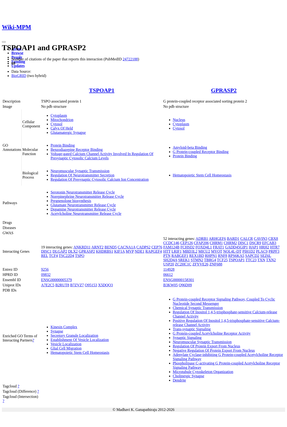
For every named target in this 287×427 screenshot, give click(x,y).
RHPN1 (211, 256)
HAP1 (253, 247)
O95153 (91, 285)
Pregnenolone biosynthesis (71, 201)
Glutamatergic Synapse (68, 132)
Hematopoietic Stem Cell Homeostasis (202, 175)
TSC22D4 (66, 256)
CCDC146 (171, 243)
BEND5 (110, 247)
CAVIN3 (261, 239)
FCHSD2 (187, 247)
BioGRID (18, 76)
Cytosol (56, 124)
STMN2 (197, 260)
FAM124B (171, 247)
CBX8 (273, 239)
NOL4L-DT (232, 251)
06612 (168, 275)
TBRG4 (210, 260)
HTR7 (275, 247)
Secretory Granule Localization (74, 335)
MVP (130, 251)
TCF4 (53, 256)
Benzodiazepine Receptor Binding (77, 150)
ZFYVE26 (200, 264)
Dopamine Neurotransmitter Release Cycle (83, 209)
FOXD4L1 (203, 247)
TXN (261, 260)
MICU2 (204, 251)
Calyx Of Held (62, 128)
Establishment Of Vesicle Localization (80, 340)
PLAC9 (262, 251)
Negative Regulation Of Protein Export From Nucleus (214, 350)
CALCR (246, 239)
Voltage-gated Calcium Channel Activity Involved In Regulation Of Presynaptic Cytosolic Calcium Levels (102, 156)
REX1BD (196, 256)
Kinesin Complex (64, 327)
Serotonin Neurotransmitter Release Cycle (83, 192)
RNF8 (222, 256)
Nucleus (179, 120)
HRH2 (264, 247)
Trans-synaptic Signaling (192, 329)
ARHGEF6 (217, 239)
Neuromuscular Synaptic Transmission (80, 171)
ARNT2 (97, 247)
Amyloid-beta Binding (190, 147)
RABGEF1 (179, 256)
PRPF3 (273, 251)
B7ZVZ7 (77, 285)
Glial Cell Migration (66, 348)
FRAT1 (218, 247)
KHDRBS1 (104, 251)
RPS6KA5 (236, 256)
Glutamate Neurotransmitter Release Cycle (83, 205)
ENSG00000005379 (56, 280)
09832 (46, 275)
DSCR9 (255, 243)
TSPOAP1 (101, 90)
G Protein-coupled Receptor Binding (201, 152)
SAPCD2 (252, 256)
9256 (45, 269)
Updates (18, 66)
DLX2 (73, 251)
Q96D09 (185, 285)
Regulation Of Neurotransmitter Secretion (82, 175)
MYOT (216, 251)
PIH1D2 (248, 251)
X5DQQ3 (105, 285)
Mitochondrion (62, 120)
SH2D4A (170, 260)
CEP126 (186, 243)
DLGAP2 (59, 251)
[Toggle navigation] (4, 42)
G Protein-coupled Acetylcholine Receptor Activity (212, 333)
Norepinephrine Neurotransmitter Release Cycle (87, 196)
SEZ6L (265, 256)
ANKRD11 (81, 247)
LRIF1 (177, 251)
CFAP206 (201, 243)
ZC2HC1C (183, 264)
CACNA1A (127, 247)
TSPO (79, 256)
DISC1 (46, 251)
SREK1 (184, 260)
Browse (17, 53)
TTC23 (250, 260)
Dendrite (179, 380)
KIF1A (119, 251)
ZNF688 (215, 264)
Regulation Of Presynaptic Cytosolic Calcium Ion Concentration (100, 179)
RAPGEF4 (153, 251)
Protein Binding (63, 145)
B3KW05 (170, 285)
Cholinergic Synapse (188, 376)
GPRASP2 (224, 90)
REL (44, 256)
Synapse (57, 331)
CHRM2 (230, 243)
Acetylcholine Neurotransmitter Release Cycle (86, 213)
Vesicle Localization (66, 344)
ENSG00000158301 (178, 280)
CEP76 (156, 247)
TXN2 (271, 260)
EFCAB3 (269, 243)
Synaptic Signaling (187, 338)
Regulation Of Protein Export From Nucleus (206, 346)
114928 (168, 269)
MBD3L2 (190, 251)
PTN (166, 256)
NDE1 (140, 251)
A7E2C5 (47, 285)
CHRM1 (216, 243)
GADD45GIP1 (236, 247)
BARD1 (233, 239)
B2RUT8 (62, 285)
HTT (167, 251)
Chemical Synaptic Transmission (198, 308)
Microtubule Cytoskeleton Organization (203, 372)
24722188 (130, 59)
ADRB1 (202, 239)
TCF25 (222, 260)
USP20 (168, 264)
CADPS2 (143, 247)
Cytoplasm (59, 115)
